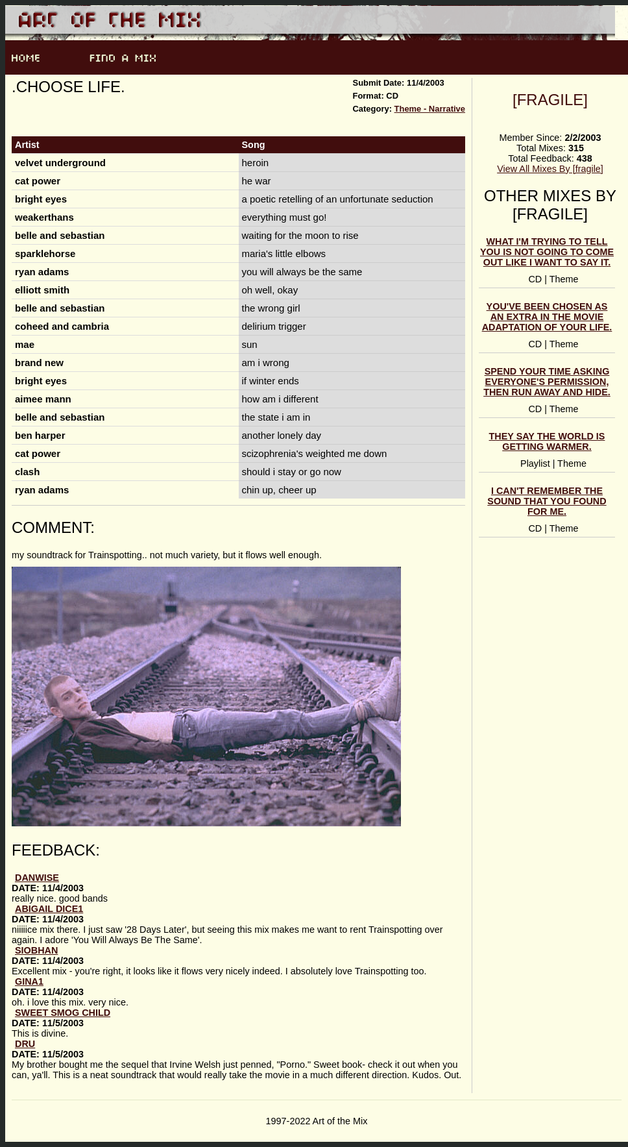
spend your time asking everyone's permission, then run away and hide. (546, 381)
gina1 (29, 981)
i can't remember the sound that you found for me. (546, 501)
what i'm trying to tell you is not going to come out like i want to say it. (547, 251)
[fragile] (550, 99)
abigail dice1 (49, 909)
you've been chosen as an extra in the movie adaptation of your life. (547, 316)
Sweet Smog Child (62, 1012)
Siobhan (36, 950)
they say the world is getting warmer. (547, 441)
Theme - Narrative (429, 109)
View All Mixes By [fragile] (550, 169)
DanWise (37, 877)
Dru (25, 1044)
